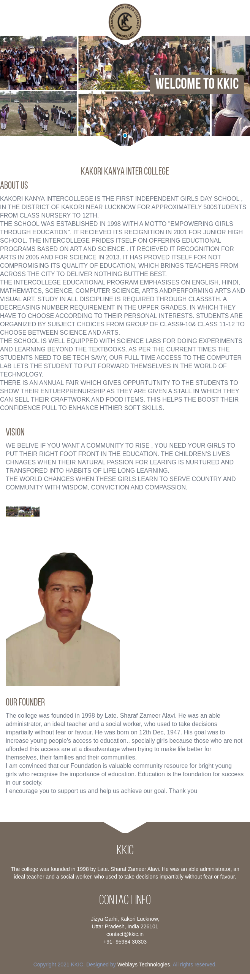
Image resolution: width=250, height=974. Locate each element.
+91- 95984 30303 (125, 942)
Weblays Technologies (143, 964)
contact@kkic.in (125, 934)
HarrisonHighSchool (125, 22)
